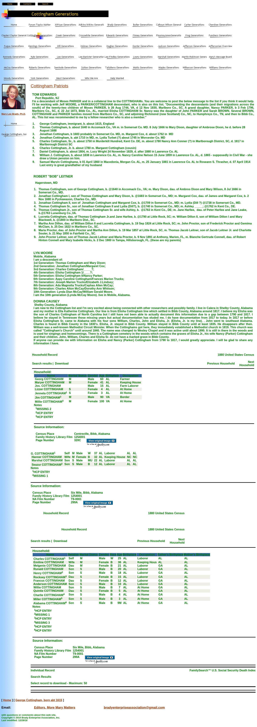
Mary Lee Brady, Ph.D (13, 114)
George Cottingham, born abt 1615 (38, 700)
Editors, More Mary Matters (54, 707)
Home (7, 700)
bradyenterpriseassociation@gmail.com (134, 707)
